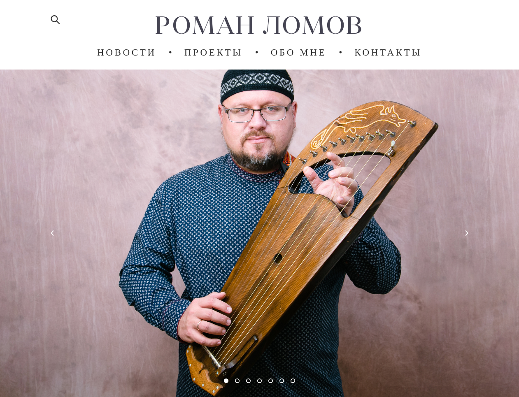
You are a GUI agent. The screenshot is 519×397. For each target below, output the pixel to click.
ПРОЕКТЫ (213, 52)
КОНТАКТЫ (388, 52)
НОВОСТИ (126, 52)
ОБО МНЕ (298, 52)
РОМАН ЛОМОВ (259, 24)
